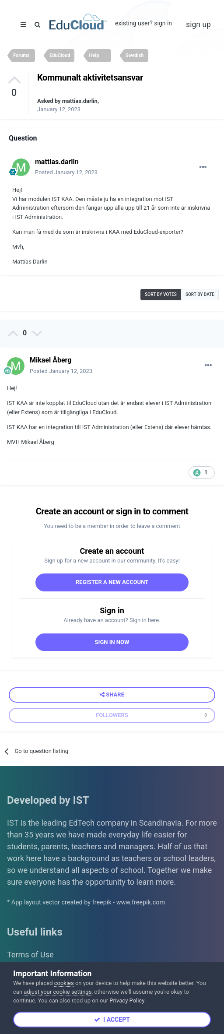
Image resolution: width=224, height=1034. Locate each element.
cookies (64, 983)
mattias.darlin (80, 101)
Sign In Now (112, 642)
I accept (112, 1019)
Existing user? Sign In (143, 23)
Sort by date (200, 294)
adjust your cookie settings (57, 991)
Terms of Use (30, 954)
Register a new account (112, 582)
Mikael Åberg (50, 360)
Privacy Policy (126, 1000)
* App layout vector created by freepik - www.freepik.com (86, 902)
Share (112, 694)
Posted (66, 172)
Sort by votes (161, 294)
